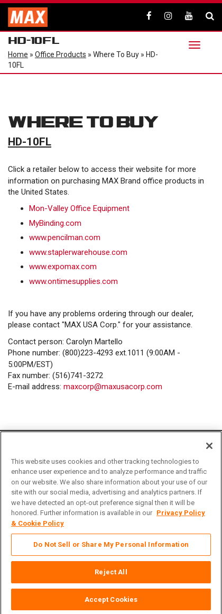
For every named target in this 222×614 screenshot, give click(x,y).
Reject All (111, 575)
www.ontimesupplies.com (73, 281)
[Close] (209, 448)
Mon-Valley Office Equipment (79, 208)
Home (18, 54)
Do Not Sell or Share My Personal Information (111, 547)
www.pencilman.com (64, 237)
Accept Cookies (111, 602)
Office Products (60, 54)
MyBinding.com (55, 223)
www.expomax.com (63, 266)
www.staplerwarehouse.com (78, 252)
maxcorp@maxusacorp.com (112, 386)
